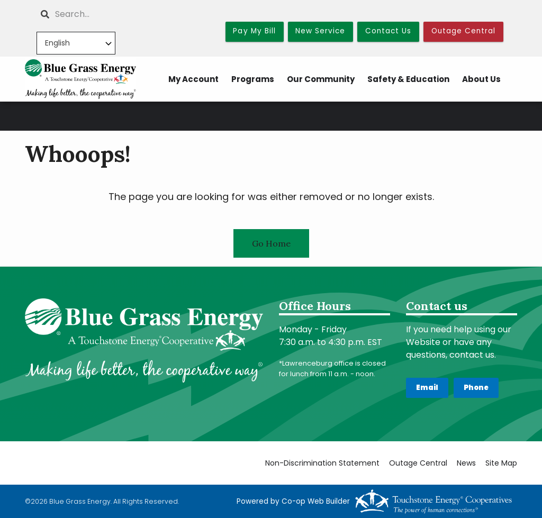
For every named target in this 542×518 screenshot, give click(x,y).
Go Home (271, 243)
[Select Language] (76, 43)
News (466, 463)
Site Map (501, 463)
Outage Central (418, 463)
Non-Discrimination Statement (322, 463)
